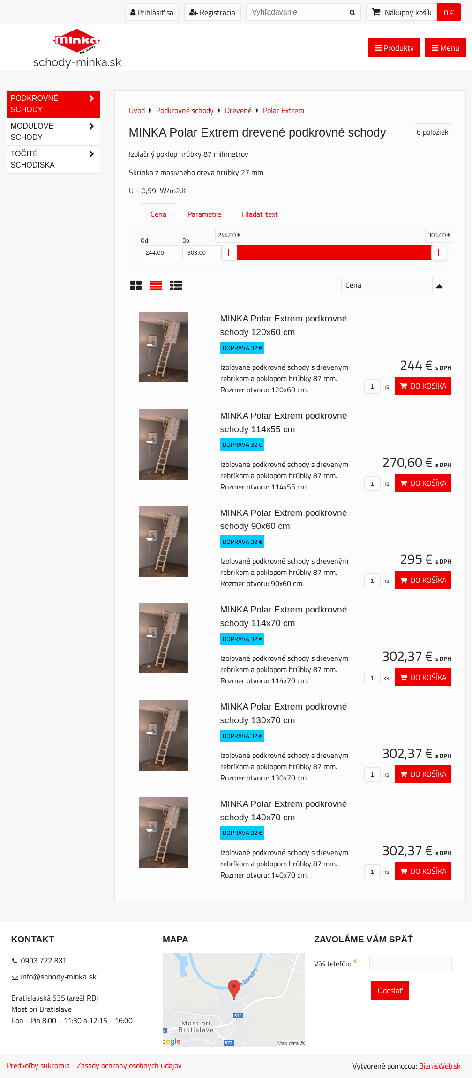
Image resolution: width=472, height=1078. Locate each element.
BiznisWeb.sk (440, 1065)
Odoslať (390, 990)
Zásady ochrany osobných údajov (129, 1065)
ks (376, 386)
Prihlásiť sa (151, 12)
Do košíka (423, 385)
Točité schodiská (55, 159)
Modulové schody (55, 131)
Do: (201, 248)
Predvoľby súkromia (38, 1065)
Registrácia (212, 12)
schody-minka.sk (77, 62)
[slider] (229, 252)
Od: (160, 248)
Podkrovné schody (55, 104)
